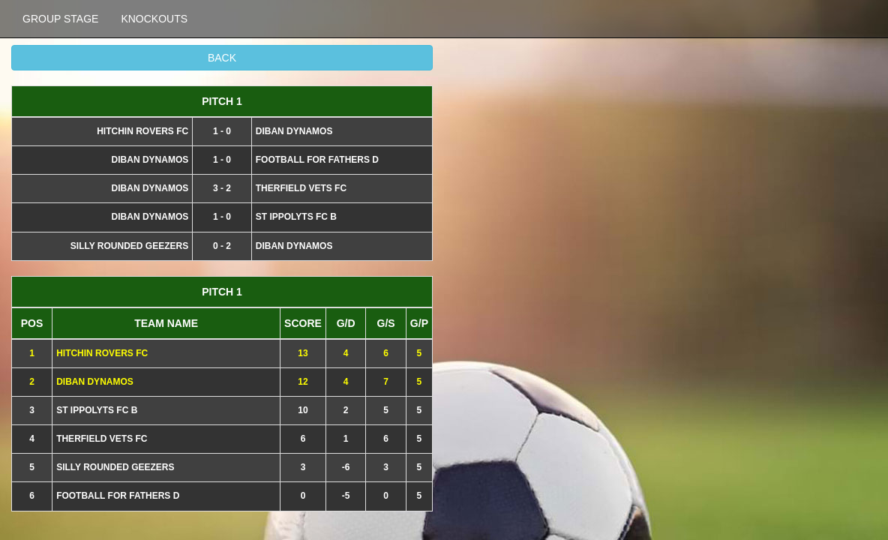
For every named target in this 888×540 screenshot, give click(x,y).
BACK (222, 58)
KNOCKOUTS (154, 19)
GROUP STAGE (60, 19)
